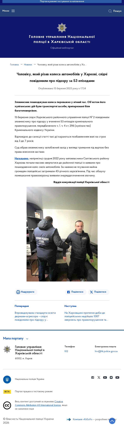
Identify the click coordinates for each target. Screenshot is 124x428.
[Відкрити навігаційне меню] (13, 10)
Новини (28, 64)
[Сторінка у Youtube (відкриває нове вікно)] (105, 377)
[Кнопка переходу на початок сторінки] (112, 421)
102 (66, 351)
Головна (14, 64)
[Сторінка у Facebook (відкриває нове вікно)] (93, 377)
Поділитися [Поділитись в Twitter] (100, 292)
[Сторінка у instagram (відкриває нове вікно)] (111, 377)
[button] (16, 339)
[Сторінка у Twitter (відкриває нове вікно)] (99, 377)
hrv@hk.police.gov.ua (106, 351)
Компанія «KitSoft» (83, 419)
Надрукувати (27, 292)
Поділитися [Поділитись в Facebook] (77, 292)
